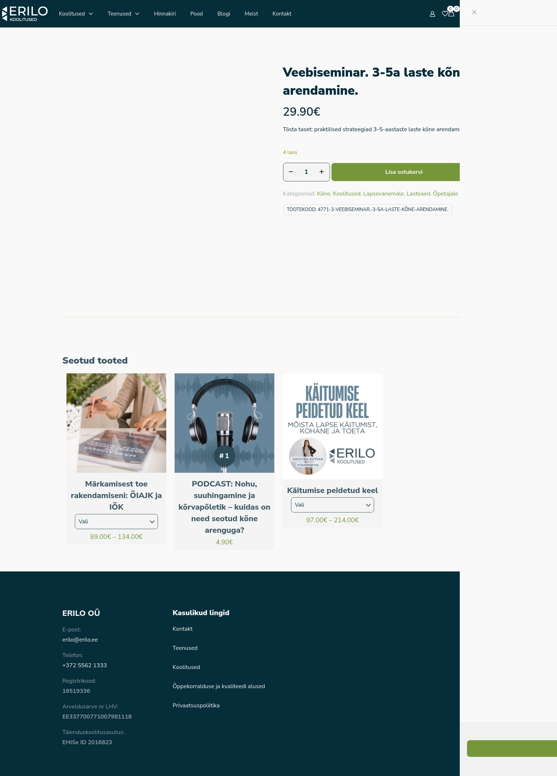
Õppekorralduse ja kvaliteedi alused (219, 646)
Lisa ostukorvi (404, 172)
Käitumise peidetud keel (332, 450)
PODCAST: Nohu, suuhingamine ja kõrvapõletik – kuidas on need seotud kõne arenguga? (224, 466)
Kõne (323, 194)
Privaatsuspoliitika (196, 665)
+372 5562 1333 (85, 625)
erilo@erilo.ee (80, 599)
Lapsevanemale (383, 194)
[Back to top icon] (487, 758)
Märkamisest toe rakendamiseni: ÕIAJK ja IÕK (116, 455)
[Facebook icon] (456, 760)
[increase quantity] (322, 172)
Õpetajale (445, 194)
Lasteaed (418, 194)
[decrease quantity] (291, 172)
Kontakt (183, 588)
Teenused (185, 608)
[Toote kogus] (306, 172)
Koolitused (346, 194)
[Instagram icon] (467, 760)
